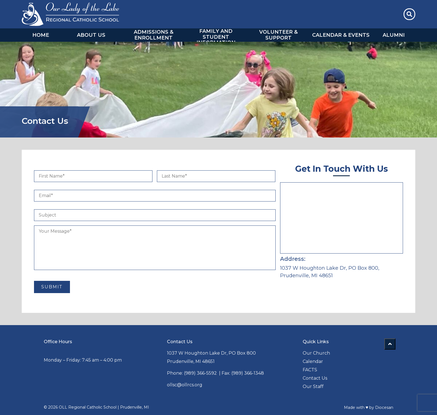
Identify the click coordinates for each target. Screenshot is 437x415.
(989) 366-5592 (200, 372)
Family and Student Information (216, 37)
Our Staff (313, 386)
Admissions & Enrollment (153, 35)
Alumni (394, 35)
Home (40, 35)
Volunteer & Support (278, 35)
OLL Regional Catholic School (87, 407)
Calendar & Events (341, 35)
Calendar (313, 361)
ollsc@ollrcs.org (184, 384)
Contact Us (315, 377)
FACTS (310, 369)
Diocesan (384, 407)
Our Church (316, 352)
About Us (91, 35)
